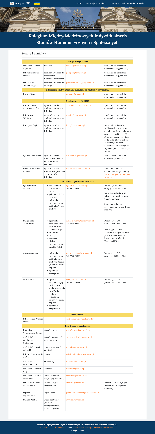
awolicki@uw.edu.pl (75, 383)
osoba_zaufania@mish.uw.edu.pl (80, 319)
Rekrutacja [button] (90, 3)
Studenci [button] (103, 3)
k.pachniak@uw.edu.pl (76, 361)
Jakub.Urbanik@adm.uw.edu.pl (80, 354)
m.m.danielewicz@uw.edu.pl (79, 337)
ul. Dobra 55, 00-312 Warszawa (53, 427)
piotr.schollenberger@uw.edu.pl (80, 83)
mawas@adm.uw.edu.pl (76, 66)
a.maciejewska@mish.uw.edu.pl (80, 221)
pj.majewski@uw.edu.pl (76, 347)
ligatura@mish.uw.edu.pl (77, 185)
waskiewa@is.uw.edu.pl (76, 375)
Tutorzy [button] (114, 3)
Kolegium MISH (21, 3)
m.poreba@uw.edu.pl (75, 368)
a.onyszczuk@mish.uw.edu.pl (79, 253)
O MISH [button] (78, 3)
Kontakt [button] (140, 3)
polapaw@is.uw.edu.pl (76, 73)
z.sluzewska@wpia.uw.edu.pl (78, 105)
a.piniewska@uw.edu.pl (76, 156)
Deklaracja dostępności (103, 427)
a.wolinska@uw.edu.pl (76, 115)
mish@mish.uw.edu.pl (82, 427)
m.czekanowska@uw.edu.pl (78, 330)
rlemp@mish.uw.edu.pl (76, 279)
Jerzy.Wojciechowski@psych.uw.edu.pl (82, 393)
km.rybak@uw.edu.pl (75, 125)
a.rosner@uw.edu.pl (75, 94)
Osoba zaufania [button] (128, 3)
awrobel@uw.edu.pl (75, 400)
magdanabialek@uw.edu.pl (78, 168)
